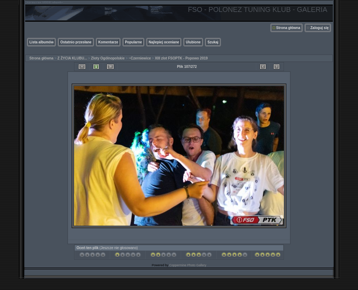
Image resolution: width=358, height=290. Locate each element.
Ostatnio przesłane (75, 42)
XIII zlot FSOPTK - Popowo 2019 (181, 58)
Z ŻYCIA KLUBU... (72, 58)
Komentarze (108, 42)
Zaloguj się (319, 28)
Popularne (133, 42)
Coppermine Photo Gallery (187, 265)
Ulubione (193, 42)
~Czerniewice (140, 58)
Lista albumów (41, 42)
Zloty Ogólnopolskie (107, 58)
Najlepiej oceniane (164, 42)
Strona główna (288, 28)
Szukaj (213, 42)
